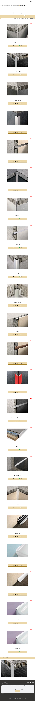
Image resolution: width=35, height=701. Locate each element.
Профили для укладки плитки (10, 5)
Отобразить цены (27, 16)
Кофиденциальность (22, 694)
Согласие (2, 695)
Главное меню (33, 1)
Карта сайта (3, 694)
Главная (2, 5)
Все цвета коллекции (17, 12)
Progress (17, 5)
